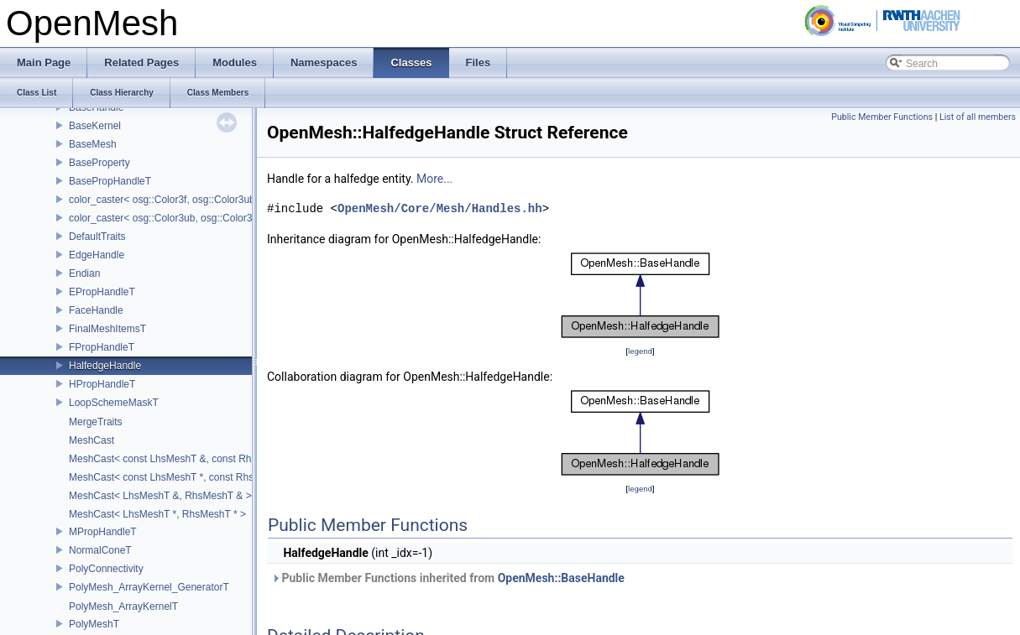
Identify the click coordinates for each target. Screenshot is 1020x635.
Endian (84, 273)
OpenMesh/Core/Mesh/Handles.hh (439, 208)
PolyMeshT (94, 624)
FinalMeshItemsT (107, 329)
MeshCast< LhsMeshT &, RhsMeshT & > (160, 496)
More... (434, 178)
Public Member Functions (882, 117)
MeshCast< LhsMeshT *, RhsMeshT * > (157, 514)
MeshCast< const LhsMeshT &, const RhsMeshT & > (187, 459)
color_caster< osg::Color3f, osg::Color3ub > (166, 200)
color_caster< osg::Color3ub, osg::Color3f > (166, 218)
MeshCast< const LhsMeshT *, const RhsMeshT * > (184, 477)
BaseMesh (93, 144)
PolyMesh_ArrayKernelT (123, 606)
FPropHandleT (101, 347)
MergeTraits (96, 422)
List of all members (977, 117)
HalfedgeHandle (105, 366)
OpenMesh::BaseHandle (561, 578)
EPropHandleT (102, 292)
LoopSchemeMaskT (114, 403)
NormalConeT (100, 550)
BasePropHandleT (110, 181)
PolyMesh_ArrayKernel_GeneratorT (149, 587)
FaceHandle (96, 310)
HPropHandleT (102, 384)
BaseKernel (95, 126)
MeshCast (91, 440)
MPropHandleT (103, 532)
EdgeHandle (96, 255)
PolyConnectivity (106, 569)
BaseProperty (99, 163)
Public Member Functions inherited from (448, 578)
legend (640, 351)
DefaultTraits (97, 236)
